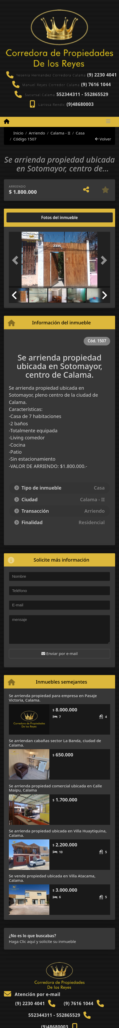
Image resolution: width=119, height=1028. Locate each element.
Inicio (15, 133)
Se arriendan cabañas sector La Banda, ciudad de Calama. (55, 743)
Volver (103, 139)
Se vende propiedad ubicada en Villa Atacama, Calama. (52, 878)
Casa (80, 133)
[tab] (28, 217)
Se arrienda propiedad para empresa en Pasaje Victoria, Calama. (53, 698)
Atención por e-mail (32, 994)
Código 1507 (24, 139)
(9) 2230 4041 (102, 75)
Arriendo (37, 133)
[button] (16, 260)
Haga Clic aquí (22, 941)
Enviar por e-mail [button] (59, 653)
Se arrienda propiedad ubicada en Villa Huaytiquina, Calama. (58, 833)
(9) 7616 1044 (96, 84)
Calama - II (60, 133)
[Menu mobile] (6, 121)
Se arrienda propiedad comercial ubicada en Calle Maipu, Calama (55, 788)
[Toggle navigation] (108, 122)
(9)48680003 (80, 104)
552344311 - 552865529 (82, 94)
